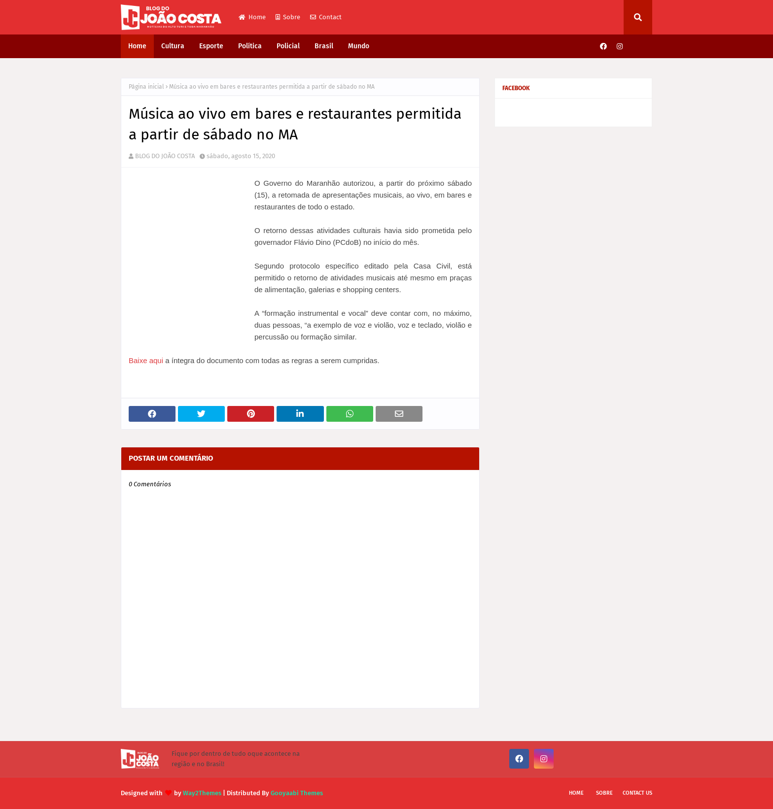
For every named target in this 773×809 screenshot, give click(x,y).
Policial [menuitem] (288, 46)
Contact (326, 17)
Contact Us (637, 793)
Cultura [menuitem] (172, 46)
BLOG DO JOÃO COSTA (165, 156)
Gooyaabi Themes (297, 793)
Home (252, 17)
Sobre (288, 17)
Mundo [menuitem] (358, 46)
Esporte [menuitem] (211, 46)
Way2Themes (202, 793)
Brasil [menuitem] (324, 46)
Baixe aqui (146, 360)
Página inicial (146, 86)
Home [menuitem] (137, 46)
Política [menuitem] (250, 46)
